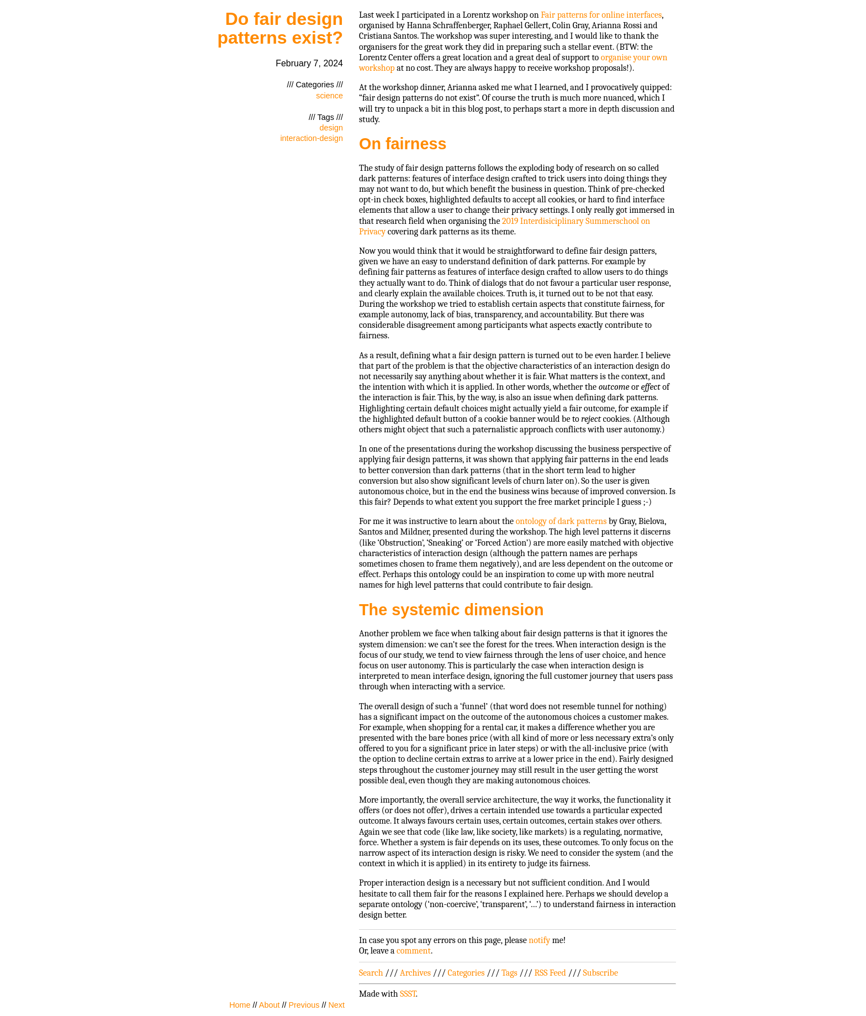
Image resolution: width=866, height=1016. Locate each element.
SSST (408, 994)
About (269, 1005)
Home (239, 1005)
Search (371, 973)
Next (336, 1005)
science (329, 95)
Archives (415, 973)
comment (414, 951)
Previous (303, 1005)
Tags (509, 973)
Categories (466, 973)
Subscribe (600, 973)
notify (539, 940)
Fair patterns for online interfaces (601, 15)
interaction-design (311, 138)
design (331, 127)
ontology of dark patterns (561, 521)
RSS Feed (550, 973)
